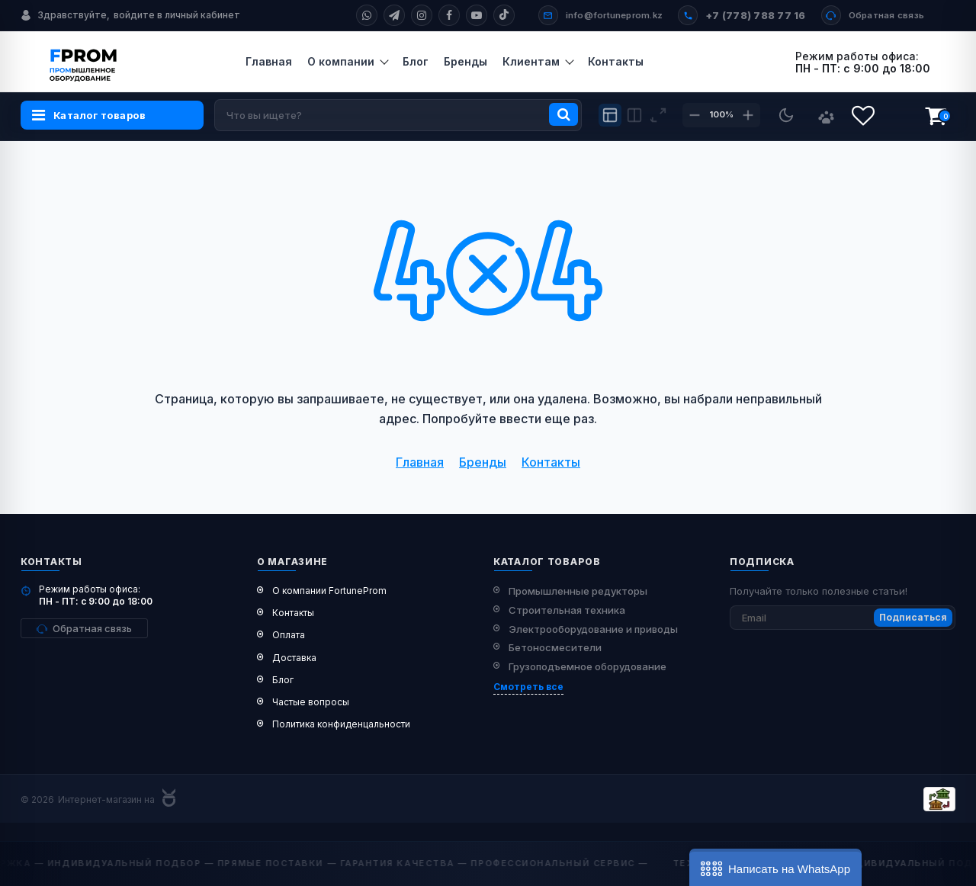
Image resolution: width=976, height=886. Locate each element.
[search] (398, 115)
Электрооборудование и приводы (593, 629)
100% (721, 114)
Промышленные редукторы (578, 591)
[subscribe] (842, 617)
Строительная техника (567, 610)
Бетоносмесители (555, 647)
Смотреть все (528, 686)
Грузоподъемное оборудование (587, 666)
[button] (775, 867)
